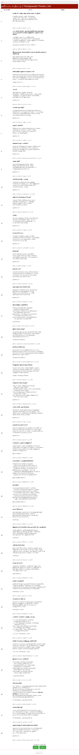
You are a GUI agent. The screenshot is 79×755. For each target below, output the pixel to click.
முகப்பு (43, 747)
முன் (35, 747)
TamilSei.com (39, 753)
